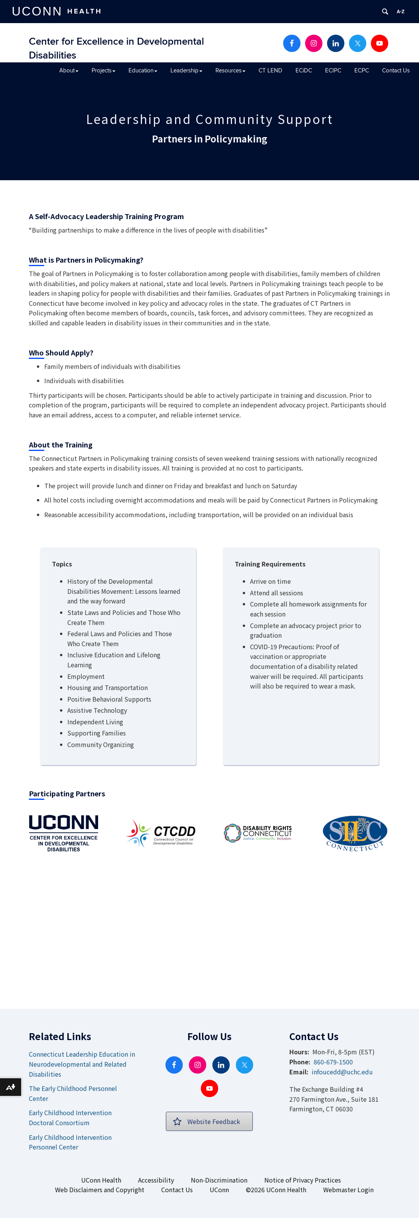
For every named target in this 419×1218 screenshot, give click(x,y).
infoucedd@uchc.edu (342, 1071)
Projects (103, 70)
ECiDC (303, 70)
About (68, 70)
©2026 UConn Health (276, 1189)
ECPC (361, 70)
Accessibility (156, 1179)
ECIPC (333, 70)
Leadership (186, 70)
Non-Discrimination (219, 1179)
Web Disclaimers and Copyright (99, 1189)
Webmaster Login (348, 1189)
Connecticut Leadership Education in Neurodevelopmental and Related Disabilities (82, 1063)
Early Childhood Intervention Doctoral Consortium (70, 1117)
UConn (219, 1189)
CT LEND (270, 70)
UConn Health (101, 1179)
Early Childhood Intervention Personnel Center (70, 1142)
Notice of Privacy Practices (302, 1179)
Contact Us (396, 70)
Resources (230, 70)
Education (143, 70)
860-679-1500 (333, 1061)
